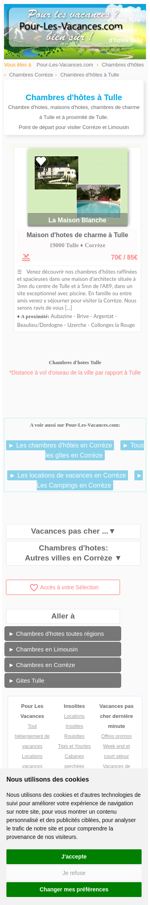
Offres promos (116, 736)
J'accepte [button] (73, 856)
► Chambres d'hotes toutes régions (56, 633)
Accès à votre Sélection (63, 587)
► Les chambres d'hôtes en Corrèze (60, 445)
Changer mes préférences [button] (74, 889)
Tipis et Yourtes (74, 746)
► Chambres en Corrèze (41, 664)
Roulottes (74, 736)
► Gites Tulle (26, 680)
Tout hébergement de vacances (32, 736)
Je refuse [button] (74, 873)
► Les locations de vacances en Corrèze (67, 475)
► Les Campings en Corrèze (90, 480)
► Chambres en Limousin (43, 649)
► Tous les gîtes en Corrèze (94, 450)
